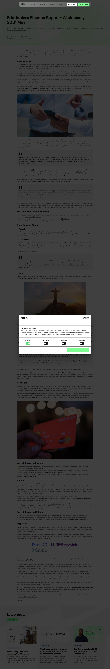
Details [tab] (55, 323)
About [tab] (79, 323)
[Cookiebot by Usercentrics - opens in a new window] (82, 318)
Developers (71, 4)
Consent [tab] (31, 323)
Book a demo (84, 4)
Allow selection (55, 350)
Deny (32, 350)
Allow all (78, 350)
